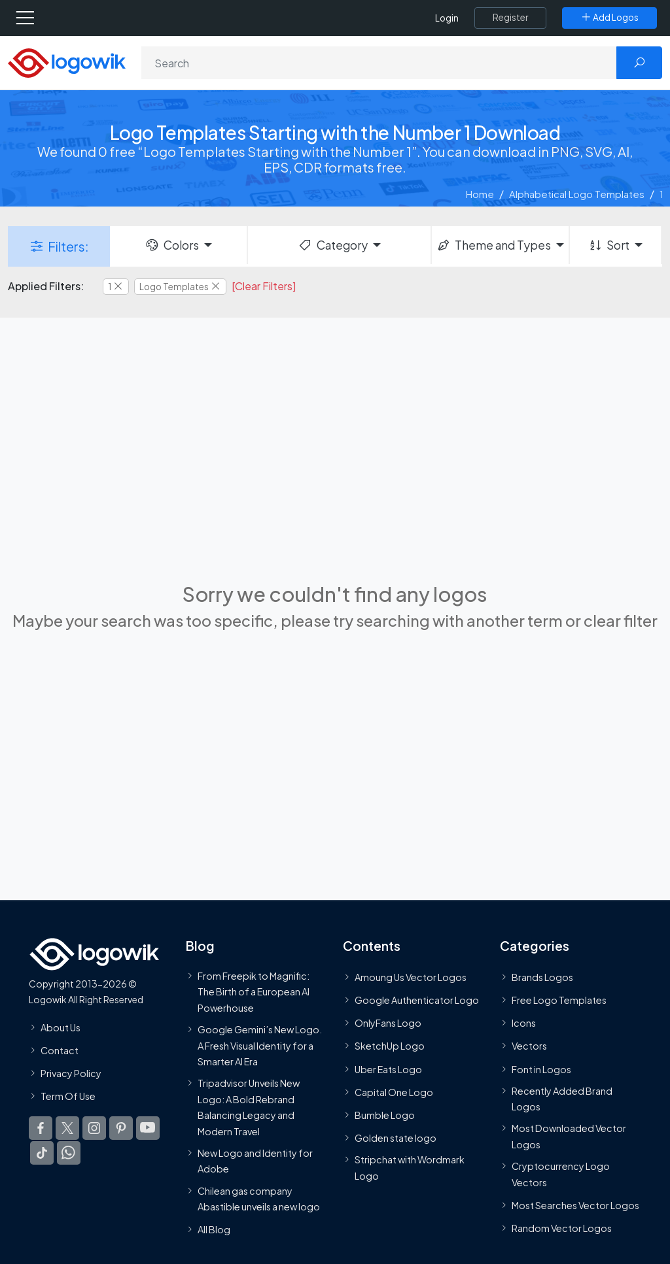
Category (332, 245)
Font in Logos (541, 1069)
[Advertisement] (335, 458)
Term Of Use (68, 1096)
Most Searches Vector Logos (575, 1205)
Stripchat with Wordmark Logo (410, 1167)
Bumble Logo (385, 1115)
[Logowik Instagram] (94, 1128)
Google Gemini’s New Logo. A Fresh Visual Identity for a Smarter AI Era (260, 1045)
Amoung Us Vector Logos (411, 977)
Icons (524, 1023)
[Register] (510, 17)
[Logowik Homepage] (67, 62)
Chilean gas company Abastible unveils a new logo (259, 1198)
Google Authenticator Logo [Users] (417, 1000)
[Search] (379, 62)
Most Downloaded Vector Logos (569, 1136)
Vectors (529, 1046)
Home (480, 194)
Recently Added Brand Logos (562, 1098)
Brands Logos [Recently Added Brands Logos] (542, 977)
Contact (60, 1050)
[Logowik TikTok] (42, 1153)
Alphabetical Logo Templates (576, 194)
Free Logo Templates (559, 1000)
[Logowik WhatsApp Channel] (68, 1153)
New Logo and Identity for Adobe (255, 1160)
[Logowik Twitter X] (67, 1128)
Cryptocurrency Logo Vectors (561, 1174)
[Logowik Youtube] (148, 1128)
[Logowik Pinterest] (121, 1128)
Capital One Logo (394, 1092)
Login (447, 18)
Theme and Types (493, 245)
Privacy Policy (71, 1073)
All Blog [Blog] (214, 1229)
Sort (608, 245)
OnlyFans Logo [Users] (388, 1023)
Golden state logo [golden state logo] (395, 1138)
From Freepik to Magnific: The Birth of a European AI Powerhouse (253, 992)
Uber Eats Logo (388, 1069)
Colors (171, 245)
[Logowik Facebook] (40, 1128)
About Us (60, 1027)
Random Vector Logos (562, 1228)
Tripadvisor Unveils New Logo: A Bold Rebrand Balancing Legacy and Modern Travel (249, 1107)
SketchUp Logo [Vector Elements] (390, 1046)
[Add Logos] (609, 17)
